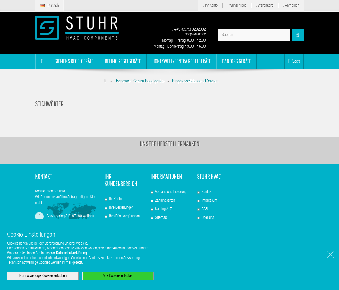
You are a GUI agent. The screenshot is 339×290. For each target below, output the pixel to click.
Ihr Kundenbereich (121, 179)
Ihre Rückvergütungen (124, 216)
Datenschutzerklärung (71, 253)
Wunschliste (236, 5)
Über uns (208, 218)
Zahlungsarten (165, 201)
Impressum (209, 201)
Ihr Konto (210, 5)
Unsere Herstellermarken (170, 144)
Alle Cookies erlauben (118, 276)
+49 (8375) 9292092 (189, 30)
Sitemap (161, 218)
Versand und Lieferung (170, 192)
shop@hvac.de (194, 35)
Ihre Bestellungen (121, 208)
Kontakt (207, 192)
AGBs (205, 209)
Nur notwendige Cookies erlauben (43, 276)
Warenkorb (264, 5)
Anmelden (291, 5)
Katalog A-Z (163, 209)
